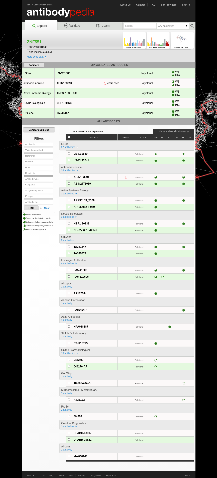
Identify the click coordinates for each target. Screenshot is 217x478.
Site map (81, 475)
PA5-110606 (81, 276)
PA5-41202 (80, 270)
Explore (39, 26)
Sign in (186, 4)
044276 (78, 359)
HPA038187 (81, 326)
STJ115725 (81, 343)
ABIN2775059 (82, 183)
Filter (31, 207)
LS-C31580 (63, 73)
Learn (103, 26)
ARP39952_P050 (84, 206)
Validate (72, 26)
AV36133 (79, 399)
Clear (46, 208)
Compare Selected (38, 130)
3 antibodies (67, 193)
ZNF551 (50, 5)
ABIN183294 (64, 83)
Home (29, 5)
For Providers (168, 4)
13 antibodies (68, 353)
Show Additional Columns (172, 131)
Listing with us (95, 475)
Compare (34, 65)
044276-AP (80, 366)
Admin (187, 475)
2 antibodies (67, 240)
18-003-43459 (82, 383)
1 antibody (66, 286)
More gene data (35, 56)
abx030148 (80, 456)
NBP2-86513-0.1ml (85, 230)
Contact (140, 4)
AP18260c (80, 293)
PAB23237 (80, 310)
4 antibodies (67, 263)
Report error (111, 475)
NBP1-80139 (64, 103)
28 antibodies (68, 170)
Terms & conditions (65, 475)
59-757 (78, 416)
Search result (39, 5)
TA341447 (62, 113)
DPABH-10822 (83, 439)
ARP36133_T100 (66, 93)
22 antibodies (68, 147)
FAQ (153, 4)
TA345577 (80, 253)
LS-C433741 (81, 160)
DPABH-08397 (83, 433)
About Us (125, 4)
